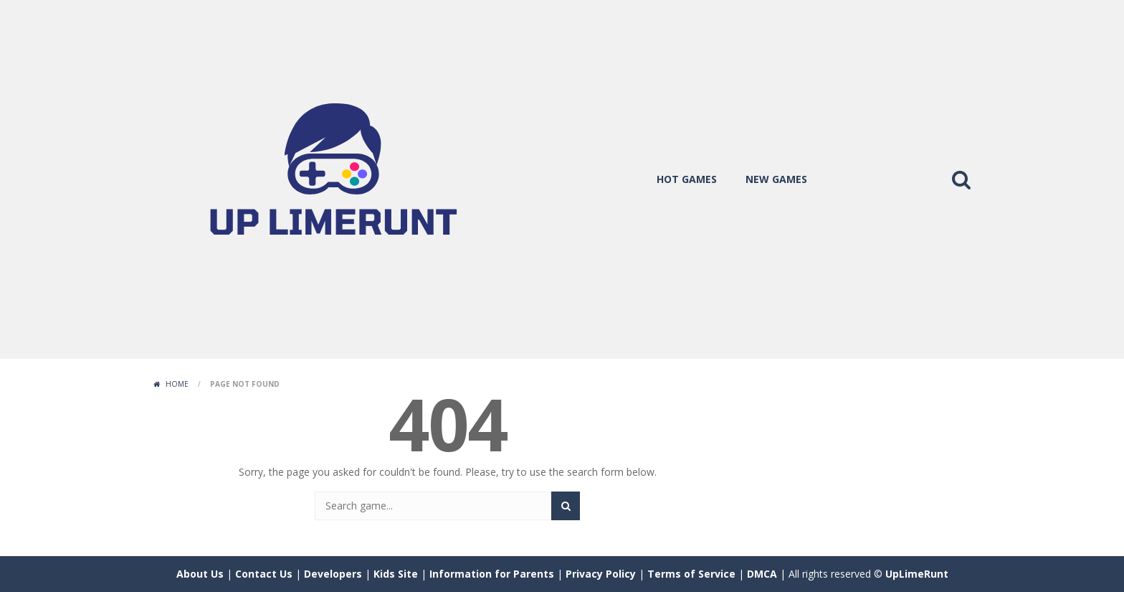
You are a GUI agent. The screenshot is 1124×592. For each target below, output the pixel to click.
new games (776, 179)
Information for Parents (491, 574)
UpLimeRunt (916, 574)
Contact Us (263, 574)
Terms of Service (691, 574)
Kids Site (395, 574)
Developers (333, 574)
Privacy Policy (601, 574)
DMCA (762, 574)
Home (177, 384)
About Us (200, 574)
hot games (687, 179)
